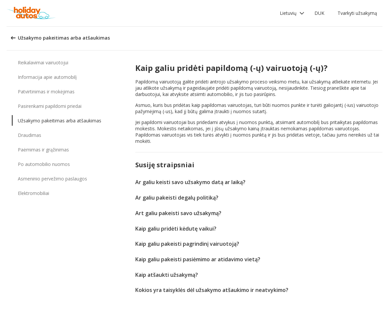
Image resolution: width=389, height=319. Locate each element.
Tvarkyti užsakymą (357, 13)
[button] (292, 13)
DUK (319, 13)
